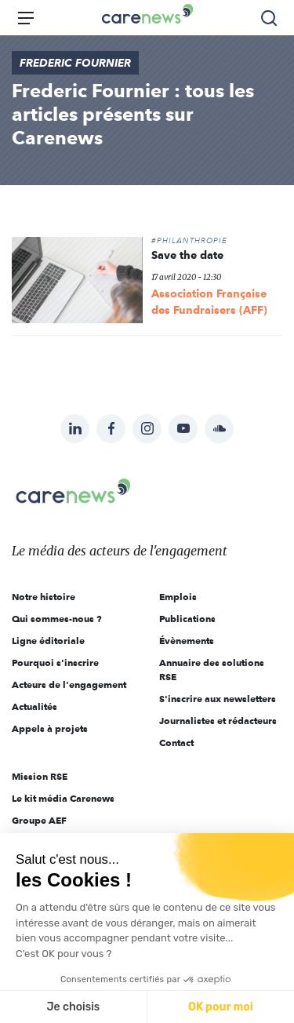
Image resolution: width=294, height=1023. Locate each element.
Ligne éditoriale (48, 640)
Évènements (186, 640)
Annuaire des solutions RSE (211, 670)
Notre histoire (43, 597)
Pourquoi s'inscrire (55, 662)
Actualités (34, 706)
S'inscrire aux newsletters (217, 698)
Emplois (178, 597)
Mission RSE (39, 776)
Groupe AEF (39, 820)
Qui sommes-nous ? (57, 618)
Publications (187, 618)
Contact (176, 742)
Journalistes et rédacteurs (218, 720)
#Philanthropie (189, 241)
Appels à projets (50, 728)
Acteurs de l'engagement (69, 684)
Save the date (187, 255)
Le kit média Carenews (63, 798)
